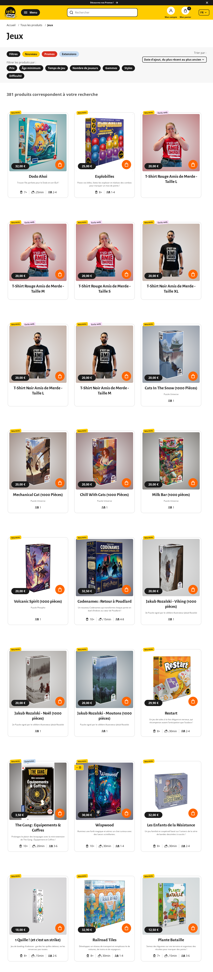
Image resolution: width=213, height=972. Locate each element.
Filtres (13, 54)
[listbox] (204, 12)
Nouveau (31, 54)
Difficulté (15, 76)
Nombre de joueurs (85, 68)
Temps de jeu (56, 68)
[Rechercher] (102, 12)
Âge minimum (31, 68)
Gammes (111, 68)
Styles (128, 68)
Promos (49, 54)
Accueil (11, 25)
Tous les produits (31, 25)
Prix (11, 68)
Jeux (50, 25)
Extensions (69, 54)
